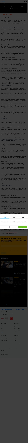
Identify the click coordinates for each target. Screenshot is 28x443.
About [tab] (23, 217)
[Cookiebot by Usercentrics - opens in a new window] (24, 215)
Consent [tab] (5, 217)
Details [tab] (14, 217)
